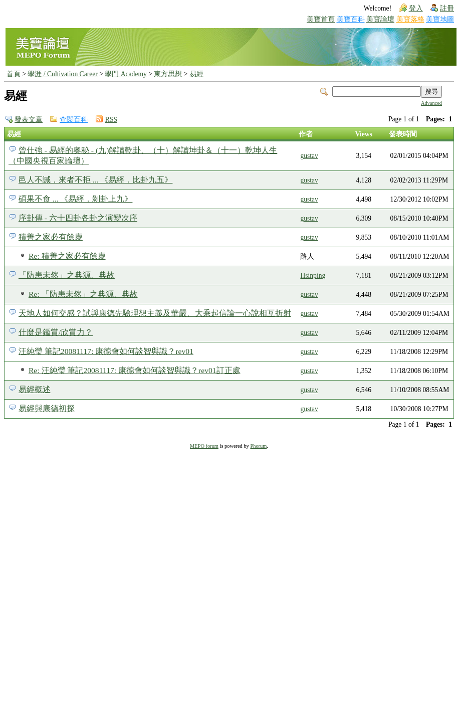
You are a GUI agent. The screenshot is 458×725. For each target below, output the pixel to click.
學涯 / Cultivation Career (62, 74)
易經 (196, 74)
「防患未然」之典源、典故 (67, 275)
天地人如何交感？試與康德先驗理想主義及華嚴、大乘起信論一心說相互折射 (155, 313)
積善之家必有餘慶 (51, 237)
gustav (309, 155)
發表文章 (29, 119)
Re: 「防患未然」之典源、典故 (83, 294)
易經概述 (35, 389)
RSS (111, 119)
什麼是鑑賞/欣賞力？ (56, 332)
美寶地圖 (440, 19)
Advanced (431, 103)
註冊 (447, 8)
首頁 (14, 74)
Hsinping (312, 275)
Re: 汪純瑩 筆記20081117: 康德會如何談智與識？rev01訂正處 (135, 370)
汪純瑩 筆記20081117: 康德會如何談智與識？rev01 (106, 351)
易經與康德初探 (47, 408)
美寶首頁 (321, 19)
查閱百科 (74, 119)
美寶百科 (351, 19)
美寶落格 (410, 19)
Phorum (258, 446)
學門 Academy (125, 74)
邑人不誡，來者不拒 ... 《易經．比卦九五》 (96, 179)
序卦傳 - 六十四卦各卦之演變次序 (78, 218)
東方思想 (168, 74)
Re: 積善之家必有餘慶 (67, 256)
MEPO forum (204, 446)
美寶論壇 (380, 19)
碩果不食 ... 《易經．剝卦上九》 (76, 199)
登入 (416, 8)
